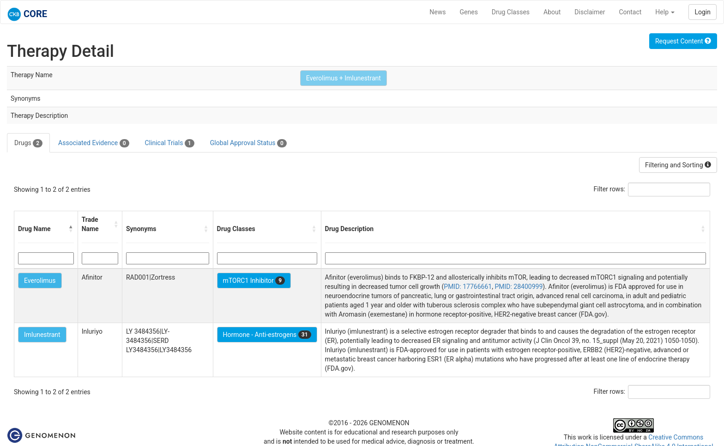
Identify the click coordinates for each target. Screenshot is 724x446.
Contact (630, 12)
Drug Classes (511, 12)
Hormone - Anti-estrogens (267, 334)
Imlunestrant (42, 334)
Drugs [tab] (28, 143)
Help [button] (665, 12)
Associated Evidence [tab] (93, 143)
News (437, 12)
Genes (469, 12)
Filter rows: (610, 189)
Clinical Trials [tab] (169, 143)
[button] (71, 228)
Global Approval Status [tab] (248, 143)
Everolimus (40, 280)
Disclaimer (589, 12)
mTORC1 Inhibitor (254, 280)
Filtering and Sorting (678, 165)
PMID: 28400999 (519, 286)
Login (702, 12)
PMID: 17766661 (468, 286)
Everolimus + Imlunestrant (343, 78)
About (552, 12)
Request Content (683, 41)
